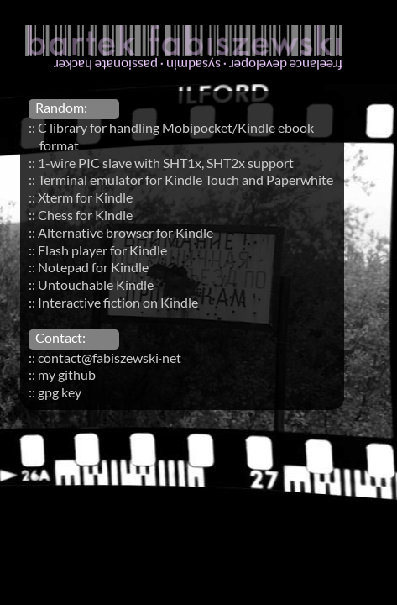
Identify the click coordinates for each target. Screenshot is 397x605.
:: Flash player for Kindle (98, 250)
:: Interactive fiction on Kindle (113, 302)
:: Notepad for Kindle (89, 267)
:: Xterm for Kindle (81, 197)
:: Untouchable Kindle (91, 284)
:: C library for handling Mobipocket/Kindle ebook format (171, 136)
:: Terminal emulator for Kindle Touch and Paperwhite (181, 179)
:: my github (62, 374)
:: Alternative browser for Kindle (121, 232)
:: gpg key (55, 392)
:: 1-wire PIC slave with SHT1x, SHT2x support (161, 163)
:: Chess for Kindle (81, 215)
